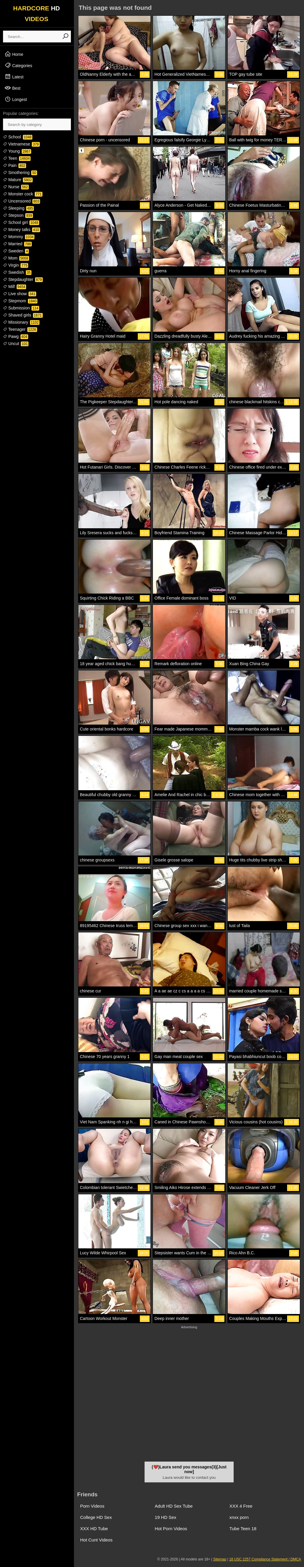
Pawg (15, 336)
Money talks (21, 229)
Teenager (20, 329)
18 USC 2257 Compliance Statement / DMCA (265, 1559)
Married (17, 243)
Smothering (20, 172)
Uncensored (21, 201)
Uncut (15, 343)
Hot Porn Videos (171, 1528)
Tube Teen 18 (242, 1528)
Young (17, 151)
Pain (14, 165)
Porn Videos (92, 1506)
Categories (18, 65)
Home (13, 54)
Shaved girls (23, 315)
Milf (14, 286)
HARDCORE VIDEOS (36, 13)
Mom (16, 258)
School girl (21, 222)
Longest (15, 99)
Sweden (16, 251)
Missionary (21, 322)
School (17, 137)
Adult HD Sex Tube (174, 1506)
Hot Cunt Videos (96, 1539)
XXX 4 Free (241, 1506)
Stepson (18, 215)
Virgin (15, 265)
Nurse (16, 186)
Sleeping (18, 208)
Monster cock (22, 194)
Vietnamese (21, 144)
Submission (21, 308)
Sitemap (219, 1559)
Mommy (18, 236)
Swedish (17, 272)
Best (12, 88)
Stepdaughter (23, 279)
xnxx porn (239, 1517)
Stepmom (20, 300)
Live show (19, 293)
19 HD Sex (165, 1517)
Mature (18, 179)
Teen (17, 158)
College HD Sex (96, 1517)
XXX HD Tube (94, 1528)
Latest (13, 76)
